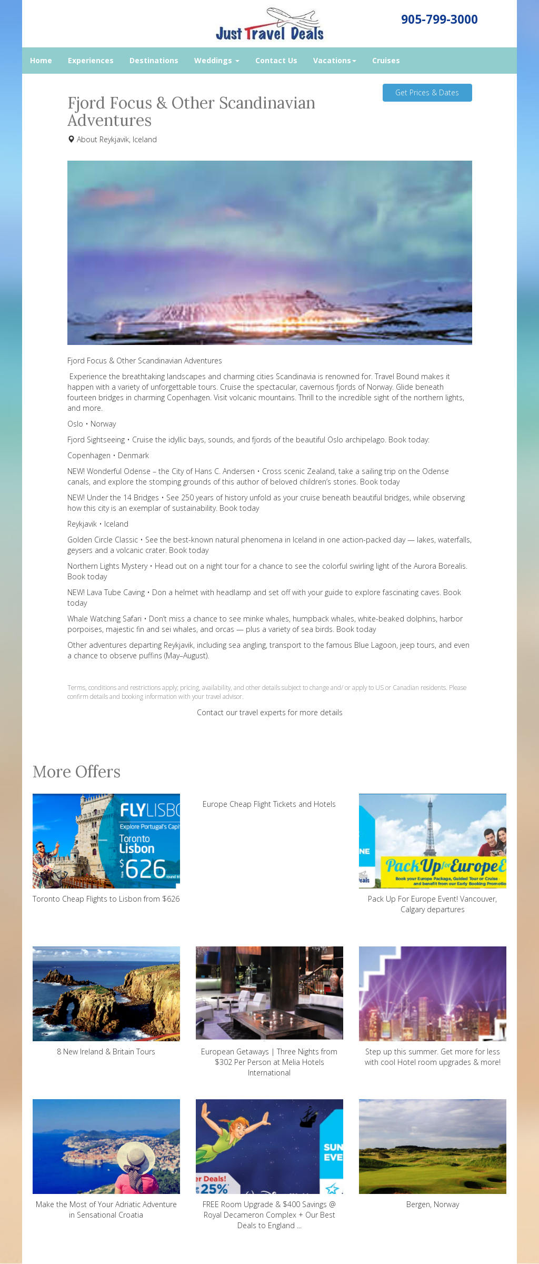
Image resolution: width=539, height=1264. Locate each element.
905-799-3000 (439, 19)
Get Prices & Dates (427, 92)
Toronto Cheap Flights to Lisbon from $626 (106, 849)
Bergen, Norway (432, 1154)
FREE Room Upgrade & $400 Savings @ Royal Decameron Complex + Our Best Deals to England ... (269, 1164)
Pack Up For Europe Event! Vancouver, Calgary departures (432, 854)
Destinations (153, 60)
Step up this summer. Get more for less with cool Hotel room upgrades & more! (432, 1006)
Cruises (386, 60)
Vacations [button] (334, 60)
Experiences (91, 60)
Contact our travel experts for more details (270, 712)
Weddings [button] (216, 60)
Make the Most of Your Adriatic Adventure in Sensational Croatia (106, 1159)
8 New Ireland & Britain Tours (106, 1001)
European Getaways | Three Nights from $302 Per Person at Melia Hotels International (269, 1012)
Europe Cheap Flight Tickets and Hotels (269, 804)
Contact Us (276, 60)
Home (41, 60)
